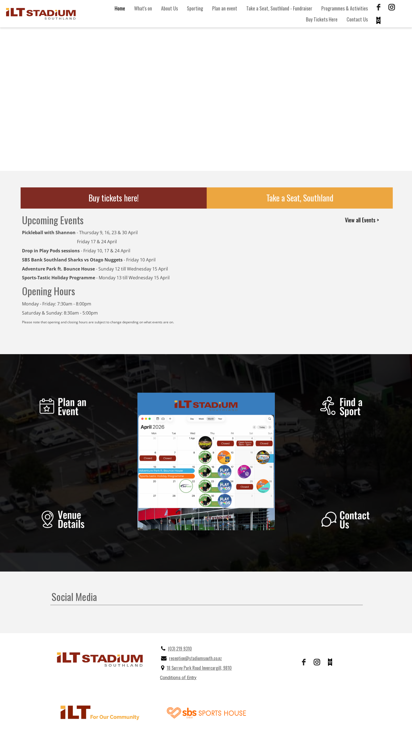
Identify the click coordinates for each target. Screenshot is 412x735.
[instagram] (391, 7)
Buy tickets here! (114, 198)
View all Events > (362, 220)
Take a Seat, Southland (299, 198)
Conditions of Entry (178, 677)
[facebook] (378, 7)
